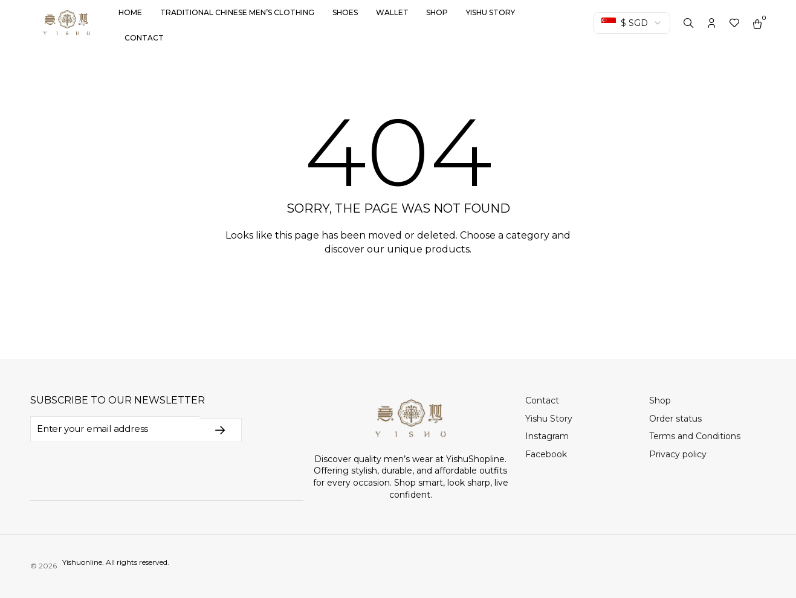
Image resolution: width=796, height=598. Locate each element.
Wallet (392, 12)
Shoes (345, 12)
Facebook (546, 454)
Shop (437, 12)
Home (130, 12)
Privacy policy (678, 454)
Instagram (547, 436)
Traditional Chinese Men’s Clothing (237, 12)
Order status (675, 418)
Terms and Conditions (694, 436)
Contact (144, 37)
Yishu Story (490, 12)
